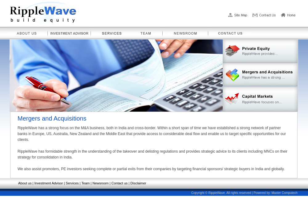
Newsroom (100, 183)
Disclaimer (138, 183)
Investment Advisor (48, 183)
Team (85, 183)
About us (24, 183)
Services (72, 183)
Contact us (119, 183)
